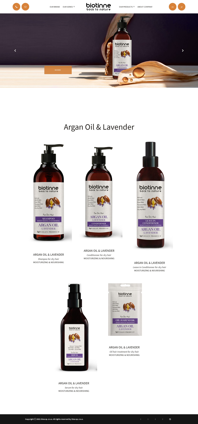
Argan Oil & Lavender (48, 255)
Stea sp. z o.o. (47, 419)
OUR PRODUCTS (126, 6)
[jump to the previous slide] (15, 51)
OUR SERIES (68, 6)
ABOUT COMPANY (145, 6)
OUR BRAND (55, 6)
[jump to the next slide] (183, 51)
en (173, 7)
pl (181, 7)
